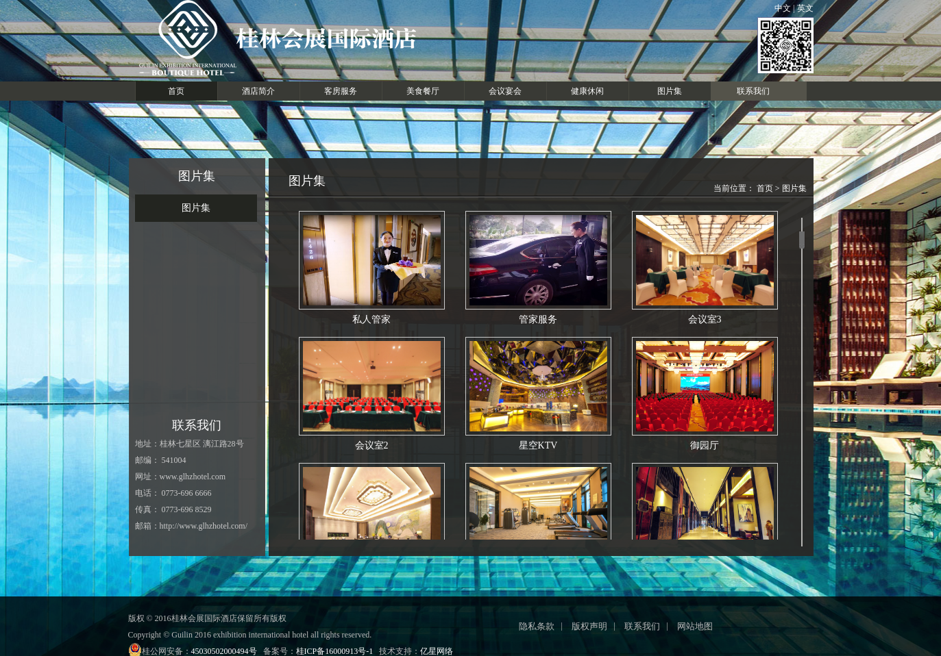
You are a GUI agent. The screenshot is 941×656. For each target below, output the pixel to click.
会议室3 (705, 268)
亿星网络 (436, 651)
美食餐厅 (422, 91)
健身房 (538, 520)
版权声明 (589, 626)
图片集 (669, 91)
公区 (705, 520)
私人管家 (372, 268)
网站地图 (695, 626)
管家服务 (538, 268)
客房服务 (340, 91)
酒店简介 (258, 91)
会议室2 (372, 394)
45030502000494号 (224, 651)
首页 (176, 91)
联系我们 (753, 91)
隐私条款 (536, 626)
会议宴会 (505, 91)
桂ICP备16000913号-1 (335, 651)
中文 (783, 8)
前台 (372, 520)
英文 (804, 8)
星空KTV (538, 394)
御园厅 (705, 394)
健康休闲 (587, 91)
